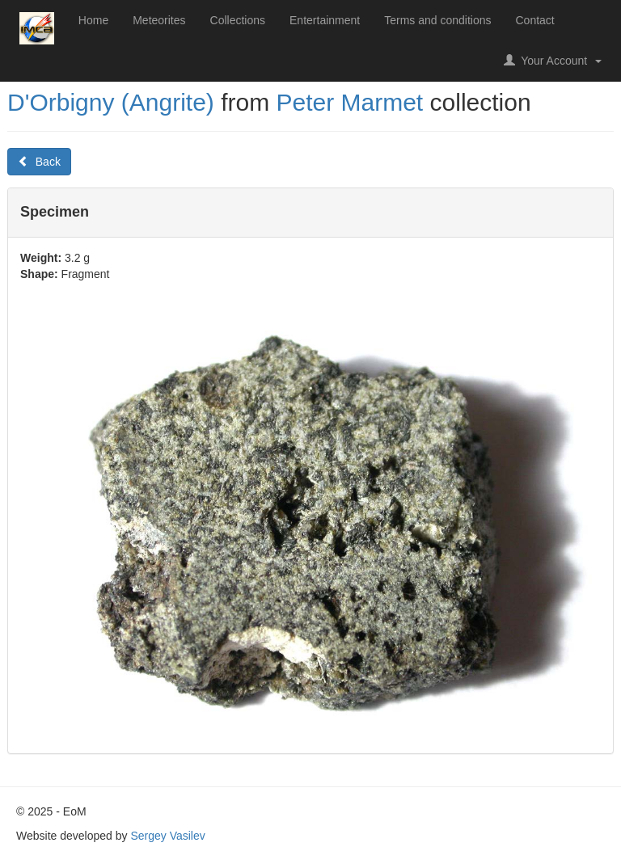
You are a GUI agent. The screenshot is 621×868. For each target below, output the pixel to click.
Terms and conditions (437, 20)
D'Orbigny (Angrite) (110, 102)
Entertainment (324, 20)
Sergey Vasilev (167, 835)
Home (93, 20)
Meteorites (159, 20)
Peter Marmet (349, 102)
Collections (237, 20)
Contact (535, 20)
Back (39, 161)
